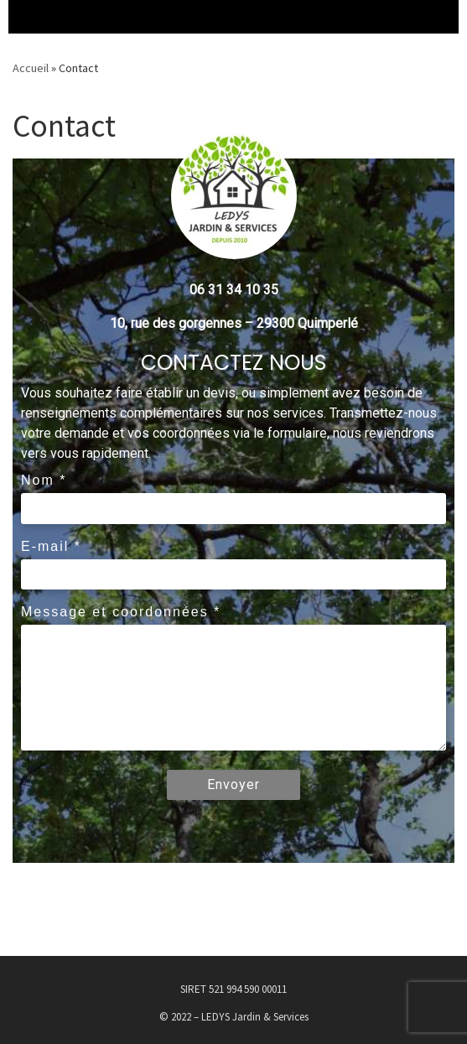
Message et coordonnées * (121, 612)
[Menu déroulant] (25, 17)
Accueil (31, 67)
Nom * (43, 480)
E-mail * (51, 546)
